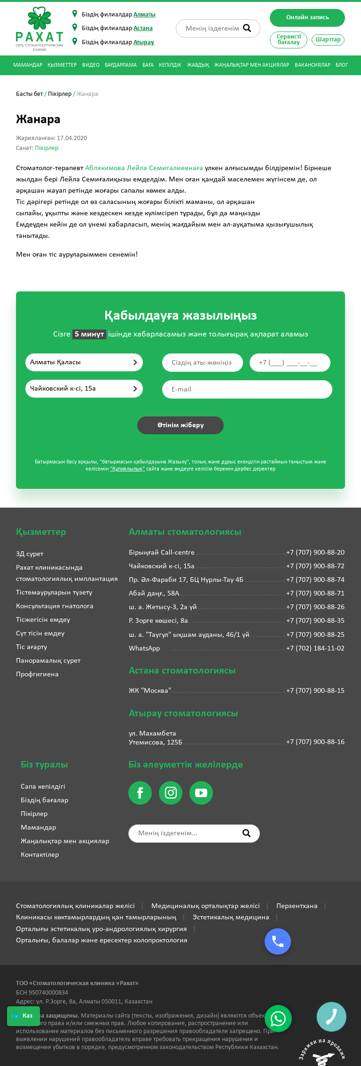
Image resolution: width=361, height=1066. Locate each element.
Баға (148, 65)
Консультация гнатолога (55, 606)
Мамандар (27, 65)
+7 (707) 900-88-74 (315, 580)
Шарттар (328, 39)
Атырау (143, 42)
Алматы (144, 14)
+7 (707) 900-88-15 (315, 691)
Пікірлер (59, 94)
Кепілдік (170, 65)
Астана (143, 28)
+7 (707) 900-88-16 (315, 742)
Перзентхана (297, 906)
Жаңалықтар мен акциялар (251, 65)
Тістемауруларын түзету (54, 592)
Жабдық (198, 65)
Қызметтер (62, 65)
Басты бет (29, 94)
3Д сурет (29, 554)
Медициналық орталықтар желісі (205, 906)
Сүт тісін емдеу (40, 633)
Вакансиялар (312, 65)
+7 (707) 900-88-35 (315, 621)
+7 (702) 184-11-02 (315, 648)
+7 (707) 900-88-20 (315, 553)
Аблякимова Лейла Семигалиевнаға (145, 168)
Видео (91, 65)
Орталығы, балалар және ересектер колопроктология (102, 940)
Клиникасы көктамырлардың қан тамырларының (96, 917)
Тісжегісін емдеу (43, 620)
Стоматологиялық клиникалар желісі (75, 906)
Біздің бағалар (44, 800)
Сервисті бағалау (289, 39)
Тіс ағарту (31, 647)
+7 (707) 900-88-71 (315, 593)
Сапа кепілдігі (43, 787)
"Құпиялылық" (127, 469)
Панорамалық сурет (48, 661)
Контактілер (40, 855)
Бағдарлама (121, 65)
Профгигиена (37, 674)
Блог (342, 65)
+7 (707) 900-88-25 (315, 635)
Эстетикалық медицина (231, 917)
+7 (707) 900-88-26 (315, 607)
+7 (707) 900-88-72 (315, 566)
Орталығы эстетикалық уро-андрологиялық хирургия (101, 929)
